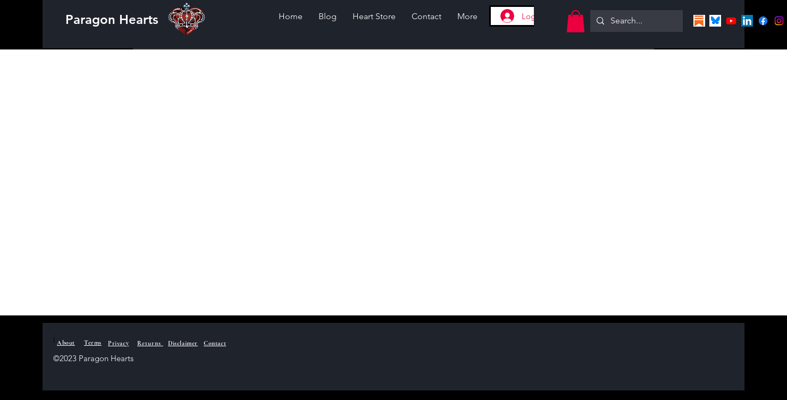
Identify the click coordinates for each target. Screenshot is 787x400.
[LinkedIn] (747, 21)
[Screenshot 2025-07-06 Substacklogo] (699, 21)
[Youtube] (731, 21)
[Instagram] (779, 21)
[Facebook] (763, 21)
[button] (575, 21)
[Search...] (635, 21)
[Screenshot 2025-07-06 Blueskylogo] (715, 21)
